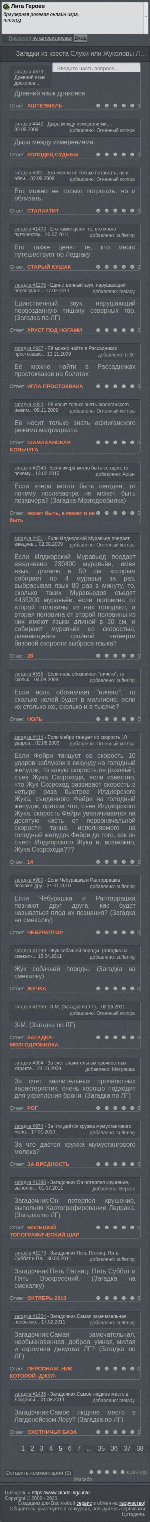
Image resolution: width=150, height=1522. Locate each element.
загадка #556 (28, 674)
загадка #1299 (30, 950)
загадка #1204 (30, 1316)
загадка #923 (28, 404)
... (89, 1448)
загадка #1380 (30, 1182)
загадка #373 (28, 72)
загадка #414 (28, 737)
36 (114, 1448)
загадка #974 (28, 1126)
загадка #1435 (30, 1394)
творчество (131, 1503)
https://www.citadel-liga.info (61, 1493)
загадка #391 (28, 173)
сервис (84, 1503)
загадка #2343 (30, 468)
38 (140, 1448)
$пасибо (83, 1479)
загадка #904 (28, 1063)
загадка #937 (28, 348)
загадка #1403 (30, 229)
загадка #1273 (30, 1253)
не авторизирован (52, 38)
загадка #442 (28, 124)
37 (127, 1448)
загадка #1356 (30, 1007)
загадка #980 (28, 880)
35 (101, 1448)
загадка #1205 (30, 285)
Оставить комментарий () (38, 1473)
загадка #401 (28, 538)
